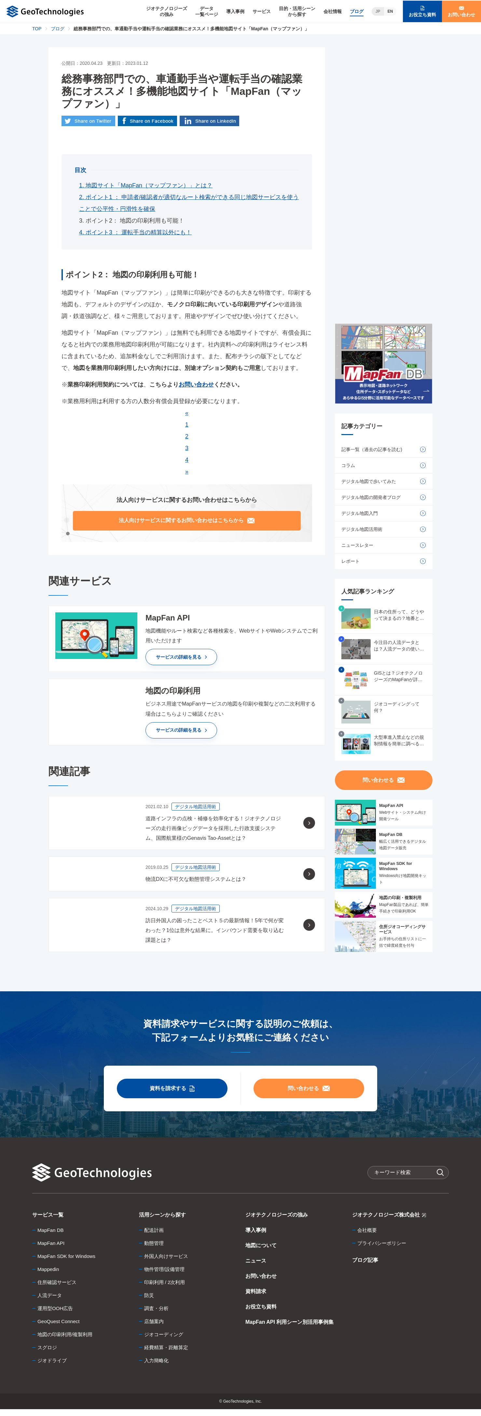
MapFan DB (51, 1237)
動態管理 (154, 1250)
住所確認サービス (58, 1289)
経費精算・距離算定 (167, 1354)
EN (390, 11)
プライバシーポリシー (383, 1250)
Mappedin (48, 1276)
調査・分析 (157, 1315)
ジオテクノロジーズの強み (166, 11)
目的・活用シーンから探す (297, 11)
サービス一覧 (47, 1221)
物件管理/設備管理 (165, 1276)
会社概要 (367, 1237)
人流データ (50, 1302)
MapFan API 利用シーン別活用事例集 (289, 1329)
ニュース (255, 1267)
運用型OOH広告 (56, 1315)
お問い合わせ (261, 1283)
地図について (261, 1252)
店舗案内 (154, 1328)
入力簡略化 (157, 1367)
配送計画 (154, 1237)
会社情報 (332, 11)
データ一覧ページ (206, 11)
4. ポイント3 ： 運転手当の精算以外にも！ (135, 233)
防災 (149, 1302)
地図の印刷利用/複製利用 (66, 1341)
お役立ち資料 (261, 1313)
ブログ (357, 11)
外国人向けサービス (167, 1263)
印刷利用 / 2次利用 (166, 1289)
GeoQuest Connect (59, 1328)
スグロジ (47, 1354)
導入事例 (235, 11)
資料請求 (255, 1298)
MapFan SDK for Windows (68, 1263)
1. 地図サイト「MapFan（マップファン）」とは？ (146, 186)
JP (378, 11)
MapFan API (51, 1250)
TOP (37, 28)
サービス (262, 11)
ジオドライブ (53, 1367)
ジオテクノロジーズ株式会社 (389, 1223)
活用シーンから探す (162, 1221)
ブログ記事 (365, 1267)
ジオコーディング (165, 1341)
